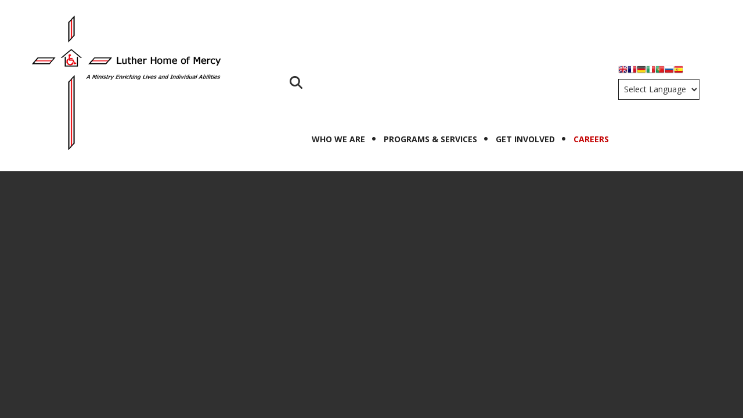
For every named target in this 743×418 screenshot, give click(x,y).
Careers (591, 139)
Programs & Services (430, 139)
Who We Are (338, 139)
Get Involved (525, 139)
